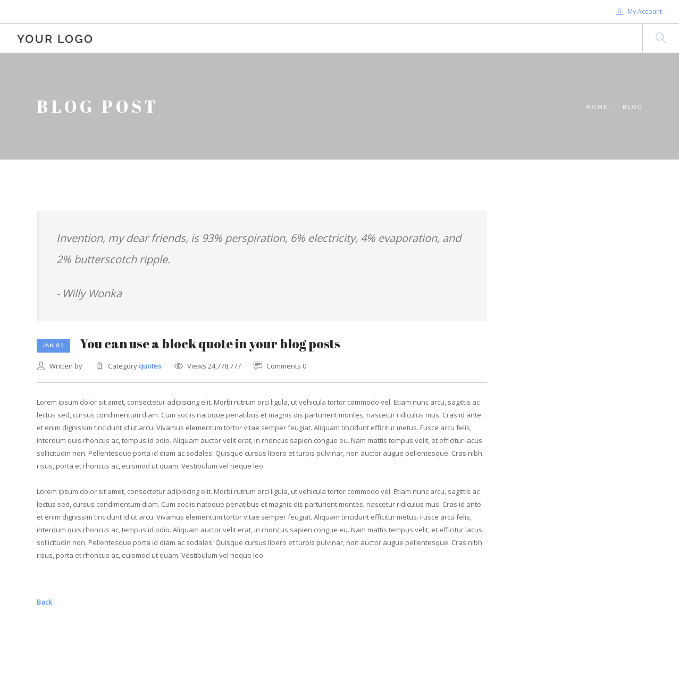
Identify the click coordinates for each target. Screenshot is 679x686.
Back (44, 602)
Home (597, 107)
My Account (639, 11)
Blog (633, 107)
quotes (150, 366)
